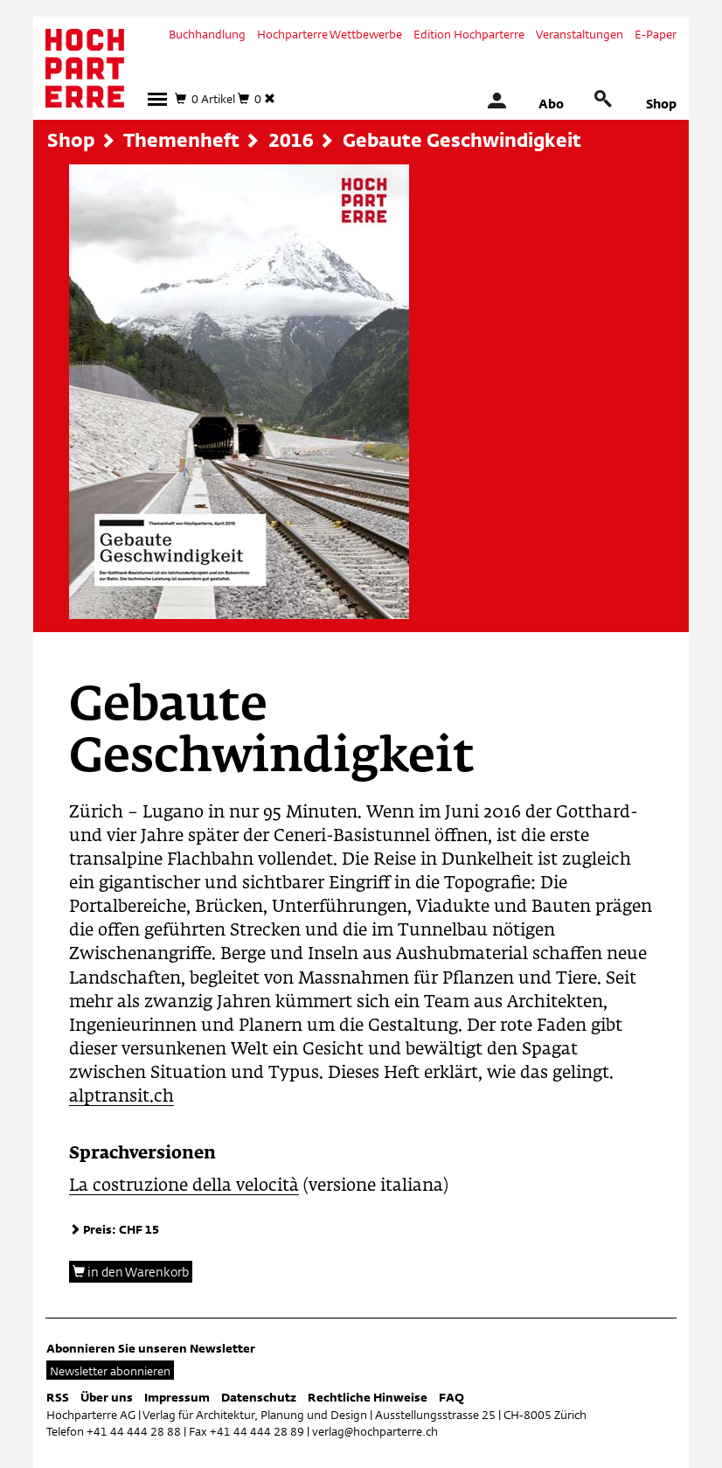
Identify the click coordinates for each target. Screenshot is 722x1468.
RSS (57, 1397)
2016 (291, 140)
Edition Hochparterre (468, 34)
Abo (551, 103)
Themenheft (181, 140)
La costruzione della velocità (184, 1186)
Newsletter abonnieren (110, 1371)
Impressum (177, 1397)
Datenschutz (258, 1397)
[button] (157, 99)
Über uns (106, 1397)
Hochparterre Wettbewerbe (329, 34)
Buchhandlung (207, 34)
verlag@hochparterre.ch (375, 1431)
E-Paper (656, 34)
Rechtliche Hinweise (367, 1397)
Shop (661, 103)
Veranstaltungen (579, 34)
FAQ (451, 1397)
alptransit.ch (121, 1097)
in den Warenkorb (131, 1271)
